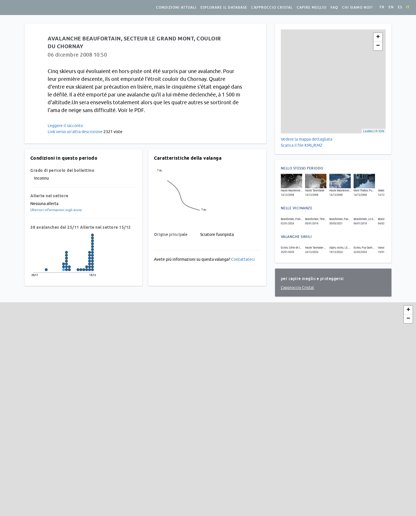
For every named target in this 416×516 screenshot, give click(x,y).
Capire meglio (311, 7)
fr (382, 7)
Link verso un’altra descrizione (75, 131)
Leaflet (368, 131)
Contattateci (243, 259)
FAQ (334, 7)
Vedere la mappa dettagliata (306, 139)
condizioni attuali (176, 7)
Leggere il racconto (65, 125)
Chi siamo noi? (357, 7)
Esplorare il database (223, 7)
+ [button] (378, 37)
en (391, 7)
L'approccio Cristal (272, 7)
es (400, 7)
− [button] (378, 46)
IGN (381, 131)
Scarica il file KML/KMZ (302, 145)
